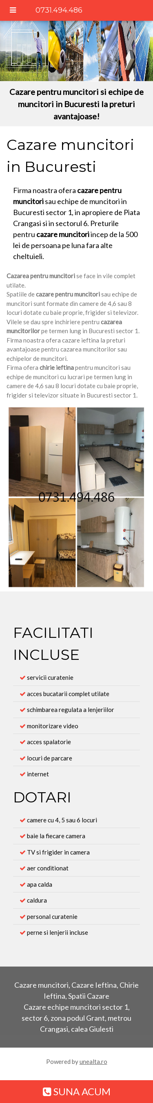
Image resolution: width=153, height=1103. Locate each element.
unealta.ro (93, 1061)
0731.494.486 (58, 10)
